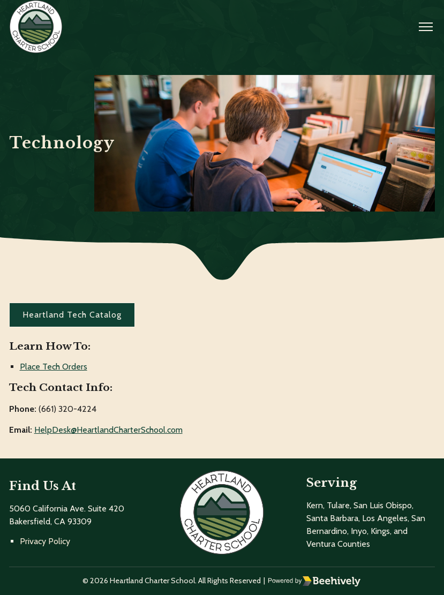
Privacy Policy (45, 541)
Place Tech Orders (53, 366)
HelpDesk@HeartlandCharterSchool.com (108, 430)
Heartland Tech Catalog (72, 315)
